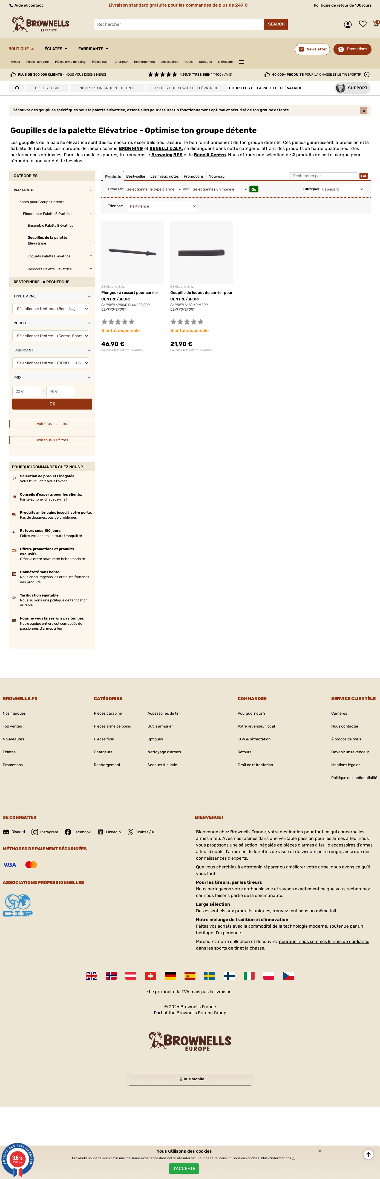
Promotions (357, 49)
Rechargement (177, 61)
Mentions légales (339, 757)
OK (84, 396)
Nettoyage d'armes (164, 744)
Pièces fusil (122, 61)
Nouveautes (15, 731)
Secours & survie (162, 757)
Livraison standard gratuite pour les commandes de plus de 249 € (176, 5)
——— (296, 61)
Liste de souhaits (364, 24)
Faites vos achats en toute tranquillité (51, 528)
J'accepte (183, 1166)
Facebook (84, 824)
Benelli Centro (210, 159)
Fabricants (109, 49)
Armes (17, 61)
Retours (239, 744)
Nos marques (16, 705)
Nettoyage (277, 61)
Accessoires (209, 61)
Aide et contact (27, 5)
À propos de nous (340, 731)
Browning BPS (167, 159)
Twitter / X (153, 824)
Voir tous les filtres (52, 415)
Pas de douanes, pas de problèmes (48, 509)
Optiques (253, 61)
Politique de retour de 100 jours (338, 5)
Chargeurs (95, 744)
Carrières (331, 705)
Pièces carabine (44, 61)
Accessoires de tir (163, 705)
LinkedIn (118, 824)
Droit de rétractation (252, 757)
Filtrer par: (115, 193)
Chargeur (148, 61)
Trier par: (115, 210)
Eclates (10, 744)
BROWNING (131, 153)
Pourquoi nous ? (247, 705)
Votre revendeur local (253, 718)
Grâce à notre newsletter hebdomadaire (52, 551)
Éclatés (64, 49)
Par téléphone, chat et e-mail (43, 491)
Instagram (48, 824)
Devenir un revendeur (344, 744)
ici (293, 1154)
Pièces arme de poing (85, 61)
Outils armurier (160, 718)
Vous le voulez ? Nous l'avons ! (44, 473)
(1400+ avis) (206, 74)
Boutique (22, 49)
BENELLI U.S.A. (166, 153)
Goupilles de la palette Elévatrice (122, 354)
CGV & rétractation (250, 731)
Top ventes (14, 718)
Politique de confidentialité (349, 769)
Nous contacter (338, 718)
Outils (232, 61)
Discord (15, 823)
